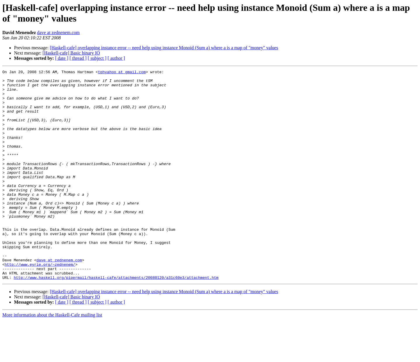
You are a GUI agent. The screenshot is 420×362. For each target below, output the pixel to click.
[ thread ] (78, 58)
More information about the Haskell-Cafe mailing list (52, 356)
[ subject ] (97, 58)
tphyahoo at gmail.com (122, 72)
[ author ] (116, 58)
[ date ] (61, 58)
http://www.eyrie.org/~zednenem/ (40, 303)
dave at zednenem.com (58, 32)
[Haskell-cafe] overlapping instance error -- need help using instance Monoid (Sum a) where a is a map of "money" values (164, 47)
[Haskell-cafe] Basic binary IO (71, 52)
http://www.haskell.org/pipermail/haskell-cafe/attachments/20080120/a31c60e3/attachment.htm (116, 319)
